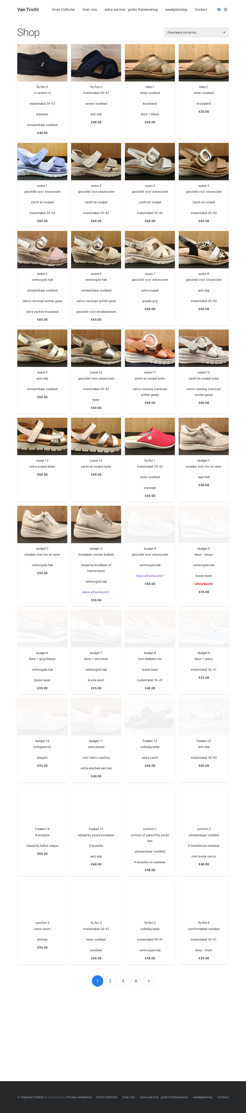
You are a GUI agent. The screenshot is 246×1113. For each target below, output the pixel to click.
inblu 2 (203, 87)
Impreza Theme (32, 1097)
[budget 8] (150, 629)
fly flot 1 (150, 460)
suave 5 (42, 274)
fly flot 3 (150, 923)
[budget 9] (204, 629)
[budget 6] (42, 629)
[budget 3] (96, 524)
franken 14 (42, 829)
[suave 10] (96, 348)
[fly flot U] (96, 63)
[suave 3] (150, 161)
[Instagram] (225, 9)
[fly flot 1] (150, 436)
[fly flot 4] (204, 898)
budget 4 (150, 548)
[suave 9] (42, 348)
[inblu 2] (204, 63)
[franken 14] (42, 805)
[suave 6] (96, 249)
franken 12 (150, 741)
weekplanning (202, 1097)
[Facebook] (219, 9)
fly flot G (42, 87)
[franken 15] (96, 805)
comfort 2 (204, 829)
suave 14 (96, 460)
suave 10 (96, 372)
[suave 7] (150, 249)
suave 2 (96, 186)
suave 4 (204, 186)
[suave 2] (96, 161)
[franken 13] (204, 717)
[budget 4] (150, 524)
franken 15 (96, 829)
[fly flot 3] (150, 898)
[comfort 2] (204, 805)
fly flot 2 (96, 923)
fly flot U (96, 87)
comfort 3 (42, 923)
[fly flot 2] (96, 898)
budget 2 (42, 548)
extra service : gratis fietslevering (164, 1097)
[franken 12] (150, 717)
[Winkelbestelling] (196, 32)
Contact (223, 1097)
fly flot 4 (203, 923)
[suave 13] (42, 436)
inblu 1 (149, 87)
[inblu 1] (150, 63)
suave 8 (204, 274)
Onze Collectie (106, 1097)
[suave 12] (204, 348)
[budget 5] (204, 524)
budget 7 (96, 653)
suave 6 (96, 274)
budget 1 (204, 460)
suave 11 (150, 372)
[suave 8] (204, 249)
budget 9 (204, 653)
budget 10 (42, 741)
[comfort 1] (150, 805)
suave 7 (150, 274)
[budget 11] (96, 717)
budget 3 (96, 548)
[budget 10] (42, 717)
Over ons (128, 1097)
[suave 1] (42, 161)
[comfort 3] (42, 898)
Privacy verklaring (78, 1097)
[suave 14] (96, 436)
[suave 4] (204, 161)
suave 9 (42, 372)
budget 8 (150, 653)
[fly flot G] (42, 63)
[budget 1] (204, 436)
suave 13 (42, 460)
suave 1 (42, 186)
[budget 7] (96, 629)
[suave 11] (150, 348)
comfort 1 (150, 829)
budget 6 (42, 653)
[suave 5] (42, 249)
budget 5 (204, 548)
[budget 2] (42, 524)
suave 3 (150, 186)
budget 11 (96, 741)
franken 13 (203, 741)
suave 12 (204, 372)
